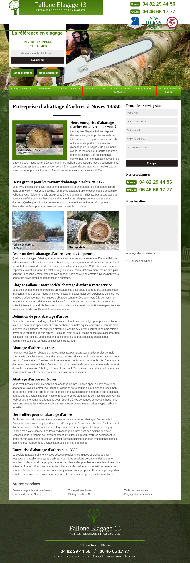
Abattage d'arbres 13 (95, 88)
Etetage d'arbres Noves (81, 494)
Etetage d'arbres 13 (70, 88)
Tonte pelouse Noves (80, 490)
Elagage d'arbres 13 (21, 88)
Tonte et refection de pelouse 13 (119, 90)
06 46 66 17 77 (135, 11)
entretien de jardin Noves (26, 494)
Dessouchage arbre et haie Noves (32, 490)
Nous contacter (48, 72)
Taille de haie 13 (45, 88)
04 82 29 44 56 (135, 4)
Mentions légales (121, 556)
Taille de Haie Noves (136, 490)
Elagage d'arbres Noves (138, 494)
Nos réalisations (22, 72)
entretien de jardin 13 (144, 88)
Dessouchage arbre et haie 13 (169, 90)
